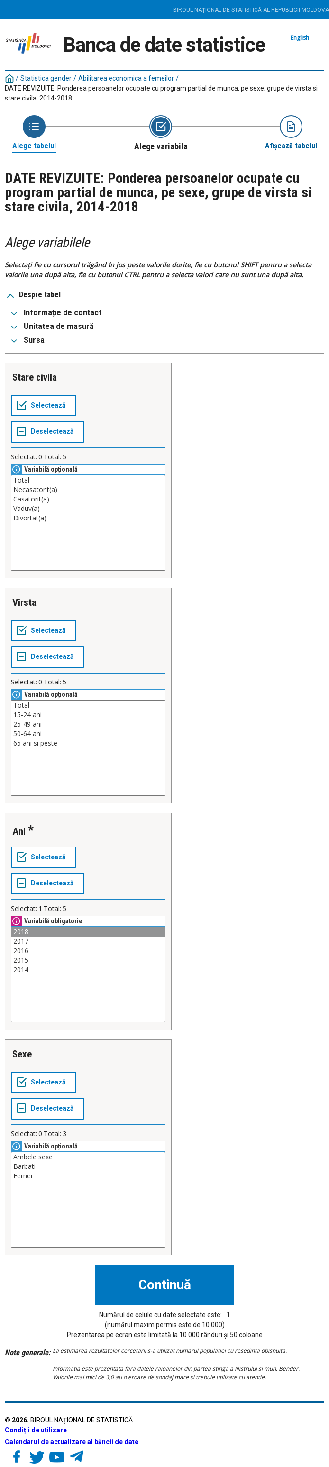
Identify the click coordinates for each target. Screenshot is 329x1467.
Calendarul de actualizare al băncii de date (71, 1442)
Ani (19, 831)
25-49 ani (88, 724)
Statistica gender (46, 78)
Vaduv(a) (88, 508)
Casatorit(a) (88, 499)
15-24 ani (88, 715)
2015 (88, 960)
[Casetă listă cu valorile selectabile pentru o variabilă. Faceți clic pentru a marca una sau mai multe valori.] (88, 523)
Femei (88, 1176)
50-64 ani (88, 733)
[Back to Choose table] (34, 133)
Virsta (24, 602)
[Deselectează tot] (47, 432)
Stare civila (34, 377)
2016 (88, 951)
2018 (88, 932)
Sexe (22, 1054)
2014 (88, 970)
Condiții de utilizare (36, 1430)
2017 (88, 941)
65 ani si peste (88, 743)
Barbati (88, 1166)
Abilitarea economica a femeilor (126, 78)
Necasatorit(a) (88, 489)
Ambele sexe (88, 1157)
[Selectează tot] (43, 406)
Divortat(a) (88, 518)
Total (88, 480)
